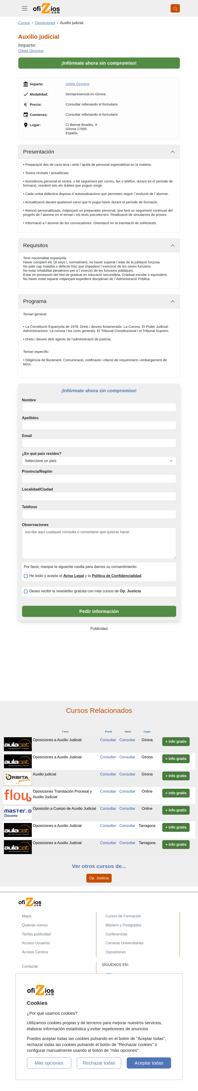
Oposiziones (116, 952)
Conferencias (116, 934)
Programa (35, 301)
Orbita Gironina (31, 51)
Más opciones (49, 1062)
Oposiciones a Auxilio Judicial (57, 740)
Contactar (30, 966)
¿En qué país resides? (42, 454)
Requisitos (35, 245)
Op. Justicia (99, 878)
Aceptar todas (149, 1062)
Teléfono (29, 507)
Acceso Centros (35, 952)
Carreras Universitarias (125, 943)
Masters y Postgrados (124, 925)
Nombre (29, 400)
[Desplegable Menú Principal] (24, 8)
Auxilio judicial (44, 774)
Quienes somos (35, 925)
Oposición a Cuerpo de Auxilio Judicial (64, 808)
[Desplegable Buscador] (175, 8)
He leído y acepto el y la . (86, 576)
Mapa (26, 916)
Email (27, 436)
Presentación (38, 152)
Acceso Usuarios (36, 943)
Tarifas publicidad (36, 934)
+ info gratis (175, 741)
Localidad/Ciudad (37, 489)
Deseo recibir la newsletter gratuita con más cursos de (85, 591)
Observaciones (35, 525)
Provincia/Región (37, 471)
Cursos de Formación (123, 916)
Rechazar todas (99, 1062)
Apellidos (30, 418)
